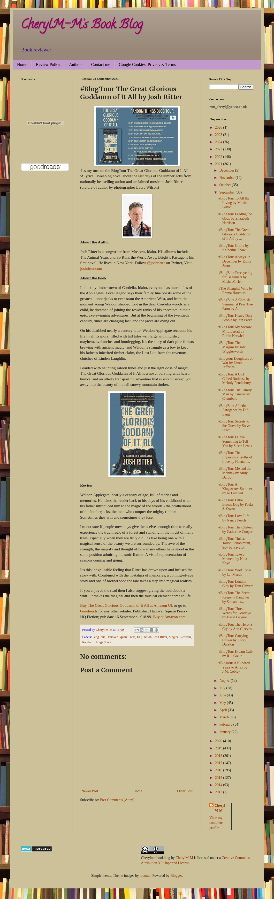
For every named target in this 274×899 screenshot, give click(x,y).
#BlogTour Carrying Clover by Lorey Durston (233, 640)
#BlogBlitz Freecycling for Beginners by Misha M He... (235, 277)
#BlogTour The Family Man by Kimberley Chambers (235, 394)
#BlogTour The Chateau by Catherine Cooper (235, 529)
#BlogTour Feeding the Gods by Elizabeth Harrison (235, 218)
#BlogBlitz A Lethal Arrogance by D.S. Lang (233, 410)
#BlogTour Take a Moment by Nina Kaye (232, 558)
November (227, 178)
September (227, 192)
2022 (219, 157)
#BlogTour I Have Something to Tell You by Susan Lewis (235, 441)
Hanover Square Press (120, 637)
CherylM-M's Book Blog (82, 25)
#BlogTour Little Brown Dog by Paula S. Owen (235, 504)
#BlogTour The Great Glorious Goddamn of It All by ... (234, 234)
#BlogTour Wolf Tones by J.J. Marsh (235, 572)
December (227, 170)
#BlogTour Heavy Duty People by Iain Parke (235, 318)
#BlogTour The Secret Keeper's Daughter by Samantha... (234, 597)
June (223, 695)
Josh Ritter (160, 637)
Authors (75, 64)
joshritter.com (91, 268)
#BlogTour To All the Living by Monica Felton (233, 202)
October (225, 185)
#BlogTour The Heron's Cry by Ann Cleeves (235, 627)
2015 (219, 778)
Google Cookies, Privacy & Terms (147, 64)
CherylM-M (184, 858)
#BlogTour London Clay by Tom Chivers (235, 584)
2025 (219, 135)
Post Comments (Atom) (117, 800)
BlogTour (99, 637)
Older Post (185, 791)
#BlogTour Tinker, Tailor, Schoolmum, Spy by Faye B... (234, 543)
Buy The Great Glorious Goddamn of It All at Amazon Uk (127, 605)
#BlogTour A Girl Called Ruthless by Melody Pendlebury (234, 378)
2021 (219, 164)
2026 (219, 127)
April (223, 710)
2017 (219, 763)
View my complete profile (216, 823)
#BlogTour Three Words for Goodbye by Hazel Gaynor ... (234, 613)
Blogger (176, 876)
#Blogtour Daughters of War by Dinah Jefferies (235, 363)
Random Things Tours (96, 642)
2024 (219, 142)
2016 (219, 770)
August (225, 681)
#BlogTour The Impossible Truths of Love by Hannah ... (235, 457)
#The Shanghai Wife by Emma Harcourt (235, 291)
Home (22, 64)
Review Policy (48, 64)
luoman (145, 876)
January (225, 732)
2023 (219, 149)
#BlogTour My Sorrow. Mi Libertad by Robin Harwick (235, 331)
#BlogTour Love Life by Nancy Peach (233, 518)
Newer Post (89, 791)
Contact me (100, 64)
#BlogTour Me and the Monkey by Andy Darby (234, 473)
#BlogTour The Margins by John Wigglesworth (232, 347)
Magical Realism (180, 637)
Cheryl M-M (220, 808)
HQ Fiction (144, 637)
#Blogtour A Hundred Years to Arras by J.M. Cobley (234, 667)
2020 (219, 741)
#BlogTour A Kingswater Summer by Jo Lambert (235, 488)
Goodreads (88, 611)
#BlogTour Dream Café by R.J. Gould (235, 654)
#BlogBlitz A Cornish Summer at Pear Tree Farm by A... (235, 304)
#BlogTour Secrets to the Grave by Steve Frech (234, 425)
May (223, 703)
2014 (219, 785)
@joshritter (156, 262)
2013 (219, 792)
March (224, 717)
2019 (219, 748)
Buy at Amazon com (169, 616)
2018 (219, 756)
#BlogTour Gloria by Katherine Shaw (233, 248)
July (222, 688)
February (226, 724)
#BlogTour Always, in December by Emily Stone (235, 261)
